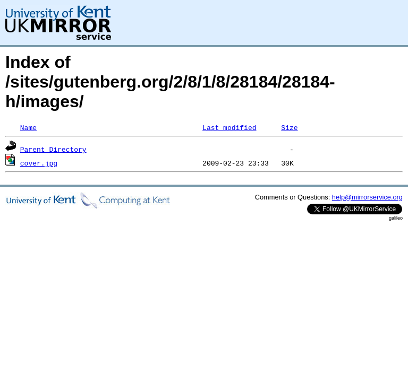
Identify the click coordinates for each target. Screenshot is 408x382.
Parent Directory (53, 149)
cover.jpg (38, 163)
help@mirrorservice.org (367, 197)
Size (289, 127)
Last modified (229, 127)
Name (28, 127)
